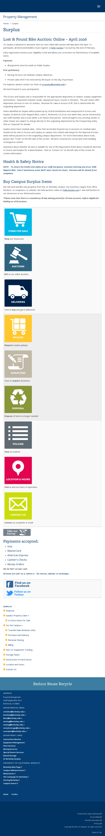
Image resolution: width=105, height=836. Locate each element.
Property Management (20, 16)
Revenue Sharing (16, 640)
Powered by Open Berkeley (89, 813)
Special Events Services (13, 752)
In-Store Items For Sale (19, 620)
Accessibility (96, 817)
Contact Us (11, 669)
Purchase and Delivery (18, 635)
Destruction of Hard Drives (19, 659)
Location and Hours (15, 664)
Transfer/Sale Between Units (22, 630)
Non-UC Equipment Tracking (19, 649)
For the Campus (14, 626)
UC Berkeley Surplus (12, 759)
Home (6, 23)
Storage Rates (13, 654)
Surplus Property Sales (17, 616)
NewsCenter (9, 773)
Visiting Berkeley (11, 780)
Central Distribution (12, 739)
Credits (14, 794)
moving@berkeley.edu (13, 721)
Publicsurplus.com (71, 190)
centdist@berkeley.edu (14, 712)
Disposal (10, 610)
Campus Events (10, 783)
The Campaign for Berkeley (16, 777)
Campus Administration (14, 770)
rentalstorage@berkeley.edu (16, 728)
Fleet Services (9, 746)
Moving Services (10, 749)
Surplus (7, 606)
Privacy (98, 823)
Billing (10, 644)
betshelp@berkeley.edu (14, 715)
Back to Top (97, 832)
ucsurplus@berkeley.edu (15, 731)
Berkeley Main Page (12, 767)
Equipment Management (14, 742)
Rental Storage (9, 756)
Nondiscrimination (93, 820)
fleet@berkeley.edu (12, 718)
